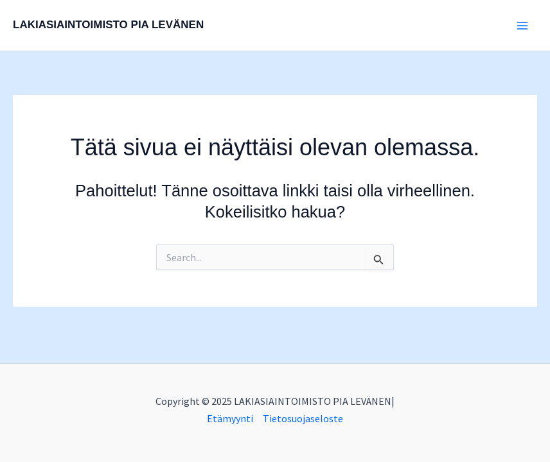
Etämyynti (230, 418)
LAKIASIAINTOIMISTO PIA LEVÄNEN (108, 25)
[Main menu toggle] (523, 25)
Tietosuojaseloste (303, 418)
